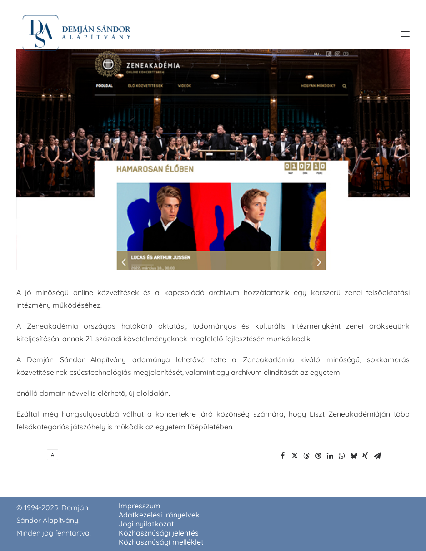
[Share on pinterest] (318, 455)
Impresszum (139, 505)
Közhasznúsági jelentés (159, 532)
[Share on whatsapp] (341, 455)
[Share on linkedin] (330, 455)
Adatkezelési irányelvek (159, 514)
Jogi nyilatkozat (146, 523)
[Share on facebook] (282, 455)
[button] (405, 34)
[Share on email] (377, 455)
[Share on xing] (365, 455)
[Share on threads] (306, 455)
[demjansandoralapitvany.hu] (76, 33)
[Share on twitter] (294, 455)
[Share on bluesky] (353, 455)
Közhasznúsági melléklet (161, 541)
